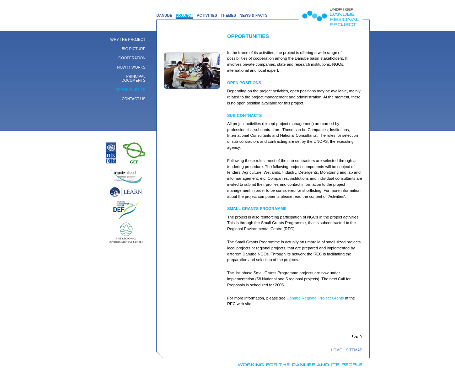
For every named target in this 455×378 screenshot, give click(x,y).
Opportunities (130, 90)
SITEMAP (354, 350)
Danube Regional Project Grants (315, 298)
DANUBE (164, 15)
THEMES (228, 15)
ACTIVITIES (207, 15)
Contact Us (133, 99)
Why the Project (127, 40)
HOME (336, 350)
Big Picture (133, 49)
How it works (131, 67)
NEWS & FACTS (254, 15)
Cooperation (131, 58)
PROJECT (184, 15)
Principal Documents (133, 78)
